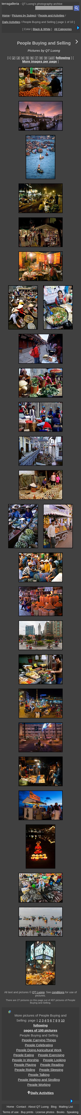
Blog (54, 1106)
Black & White (42, 29)
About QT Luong (38, 1106)
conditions (58, 992)
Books (60, 1112)
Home (6, 15)
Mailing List (66, 1106)
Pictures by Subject (24, 15)
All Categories (63, 29)
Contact (21, 1106)
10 (51, 57)
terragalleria (10, 3)
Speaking (72, 1112)
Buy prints (27, 1112)
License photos (45, 1112)
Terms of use (11, 1112)
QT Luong (38, 992)
